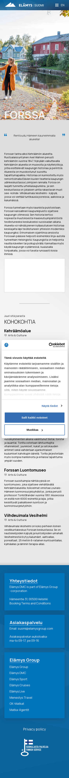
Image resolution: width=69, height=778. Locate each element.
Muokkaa (34, 429)
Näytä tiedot (50, 405)
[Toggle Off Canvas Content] (56, 5)
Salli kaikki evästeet (34, 417)
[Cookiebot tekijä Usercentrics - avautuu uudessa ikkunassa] (49, 345)
